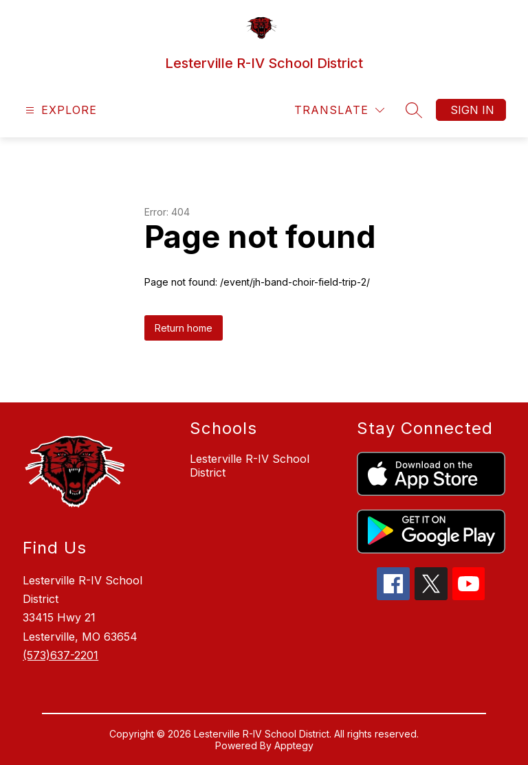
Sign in (472, 110)
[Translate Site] (339, 110)
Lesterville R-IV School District (249, 465)
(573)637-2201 (60, 655)
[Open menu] (59, 110)
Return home (183, 328)
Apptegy (294, 745)
